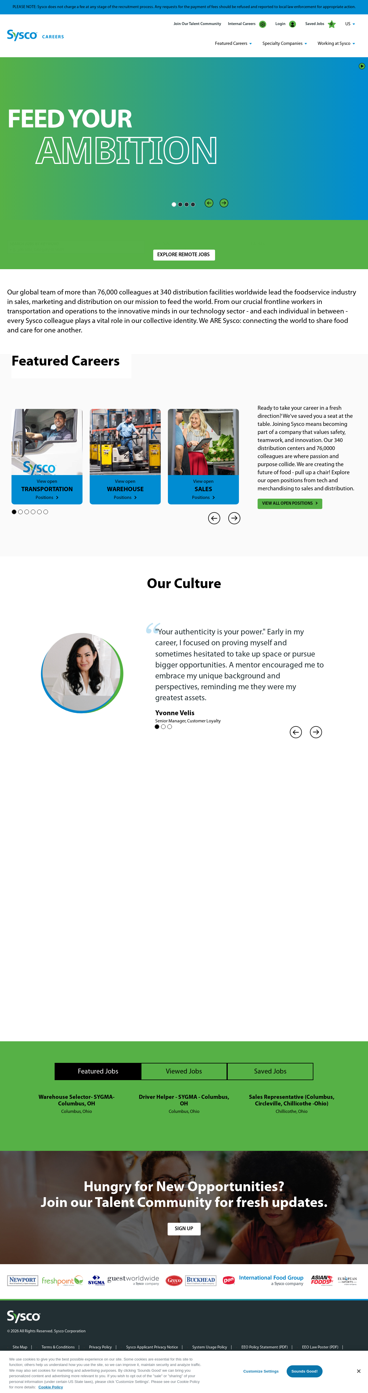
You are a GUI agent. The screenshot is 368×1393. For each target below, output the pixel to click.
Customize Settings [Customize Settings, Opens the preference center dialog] (261, 1371)
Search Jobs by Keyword (34, 232)
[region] (184, 1372)
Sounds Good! (305, 1371)
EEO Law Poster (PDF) (320, 1347)
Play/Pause (362, 65)
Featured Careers (231, 43)
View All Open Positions (287, 503)
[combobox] (196, 235)
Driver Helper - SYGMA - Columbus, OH (184, 1100)
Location (161, 232)
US (347, 24)
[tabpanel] (184, 1104)
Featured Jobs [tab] (98, 1071)
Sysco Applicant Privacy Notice (152, 1347)
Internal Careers (247, 24)
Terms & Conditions (58, 1347)
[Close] (358, 1371)
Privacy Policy (100, 1347)
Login (285, 24)
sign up (184, 1228)
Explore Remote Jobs (183, 254)
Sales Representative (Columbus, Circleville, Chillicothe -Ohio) (291, 1100)
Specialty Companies (282, 43)
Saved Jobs (320, 24)
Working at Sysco (334, 43)
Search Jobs (327, 235)
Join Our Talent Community (197, 24)
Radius (258, 232)
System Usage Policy (209, 1347)
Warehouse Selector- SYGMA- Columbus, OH (76, 1100)
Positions (44, 497)
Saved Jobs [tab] (270, 1071)
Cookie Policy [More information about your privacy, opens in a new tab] (51, 1387)
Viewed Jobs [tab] (184, 1071)
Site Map (20, 1347)
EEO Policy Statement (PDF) (264, 1347)
